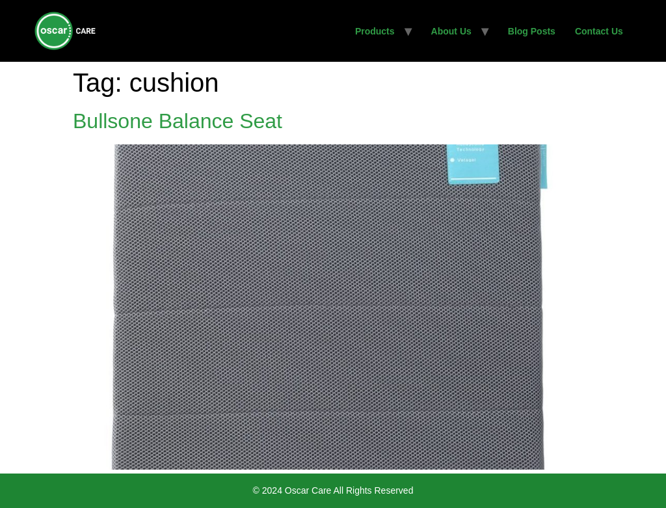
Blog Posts (531, 31)
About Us (451, 31)
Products (375, 31)
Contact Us (599, 31)
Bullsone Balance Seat (177, 121)
